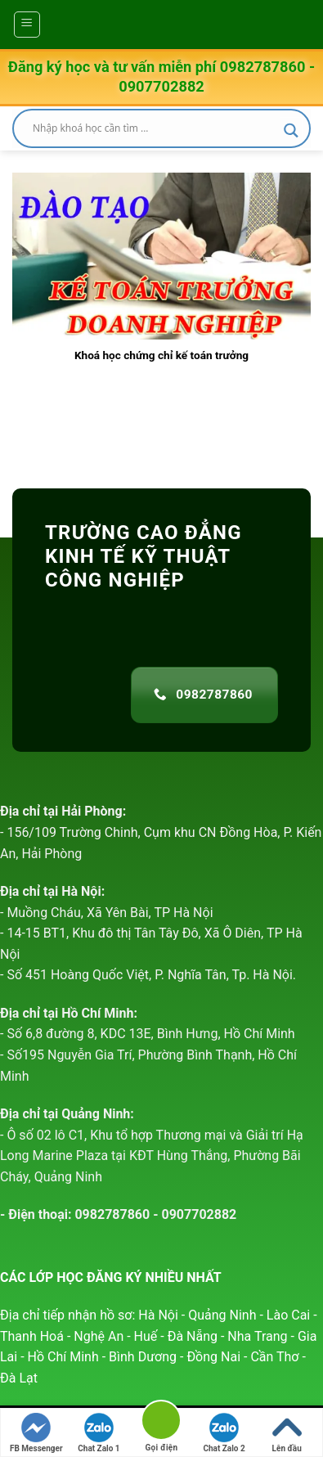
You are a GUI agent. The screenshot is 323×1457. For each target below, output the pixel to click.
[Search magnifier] (291, 130)
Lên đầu (287, 1433)
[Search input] (154, 128)
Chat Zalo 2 (223, 1433)
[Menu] (27, 24)
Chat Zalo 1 (98, 1433)
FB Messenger (36, 1433)
